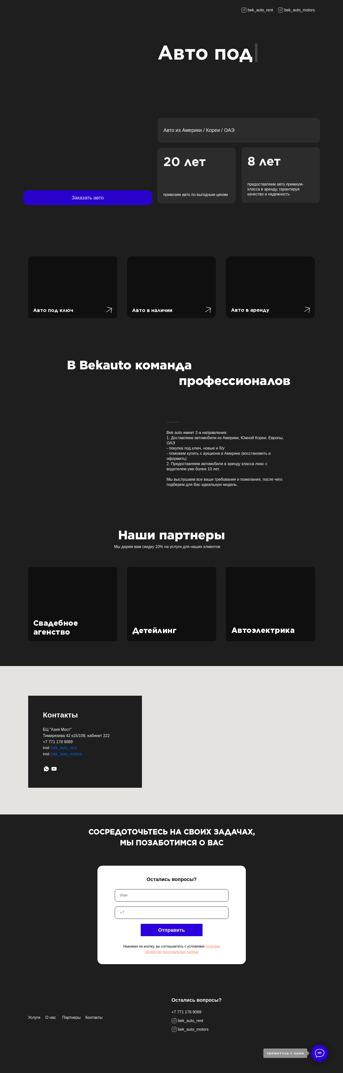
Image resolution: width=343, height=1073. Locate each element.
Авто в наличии (152, 310)
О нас (51, 1017)
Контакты (94, 1017)
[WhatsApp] (46, 769)
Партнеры (71, 1017)
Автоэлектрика (263, 630)
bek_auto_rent (63, 748)
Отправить (171, 930)
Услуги (34, 1017)
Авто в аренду (250, 310)
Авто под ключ (53, 310)
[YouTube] (54, 769)
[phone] (172, 912)
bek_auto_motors (66, 754)
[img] (42, 10)
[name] (172, 895)
